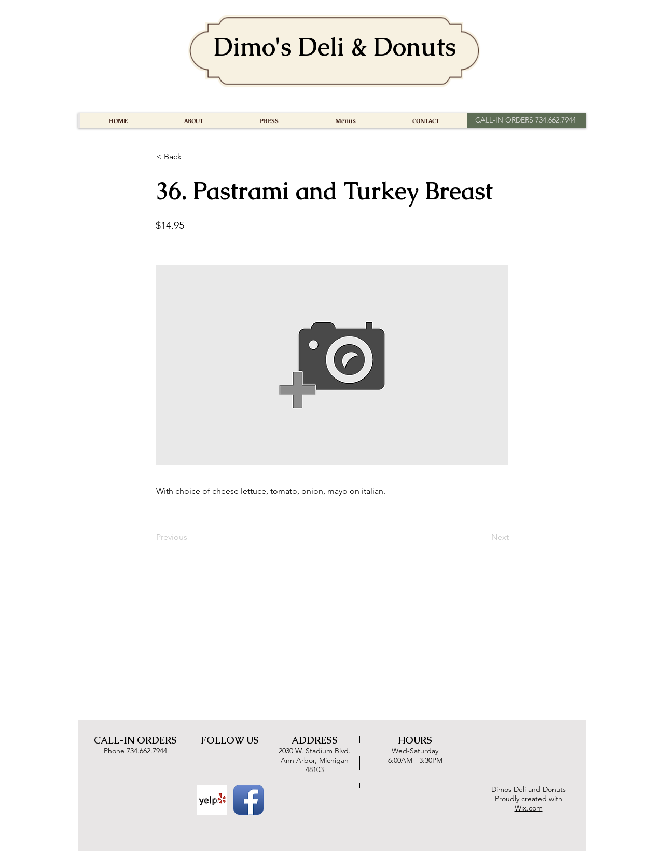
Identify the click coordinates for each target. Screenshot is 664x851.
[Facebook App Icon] (248, 800)
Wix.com (529, 808)
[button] (190, 156)
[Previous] (190, 537)
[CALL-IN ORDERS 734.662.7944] (525, 120)
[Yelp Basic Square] (212, 800)
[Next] (483, 537)
